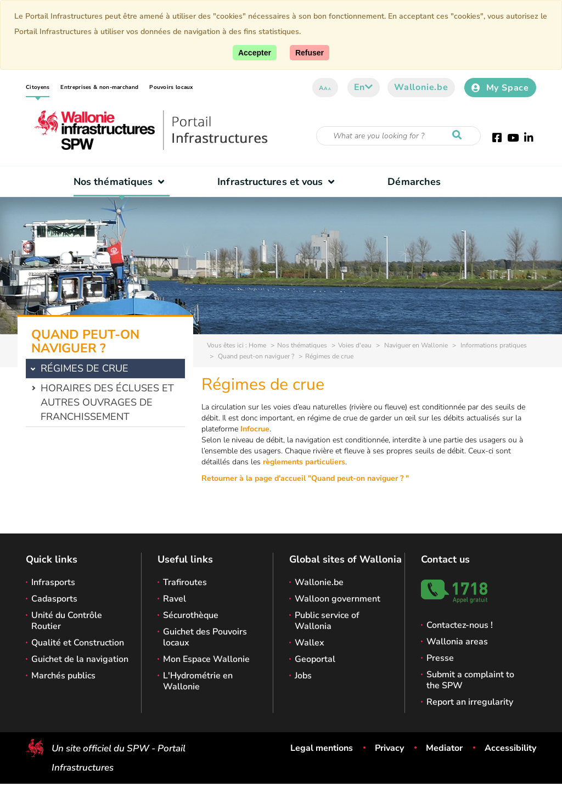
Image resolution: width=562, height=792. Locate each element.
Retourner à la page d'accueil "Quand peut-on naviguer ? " (305, 478)
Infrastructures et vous (278, 181)
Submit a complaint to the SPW (470, 680)
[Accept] (255, 52)
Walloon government (337, 598)
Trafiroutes (185, 582)
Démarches (414, 181)
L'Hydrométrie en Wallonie (198, 681)
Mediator (444, 748)
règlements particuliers (304, 462)
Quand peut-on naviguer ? (255, 356)
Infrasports (53, 582)
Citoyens (37, 87)
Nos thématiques (122, 181)
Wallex (309, 642)
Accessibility (510, 748)
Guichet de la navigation (79, 659)
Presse (440, 658)
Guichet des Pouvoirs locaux (205, 637)
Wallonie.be (421, 87)
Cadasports (54, 598)
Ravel (174, 598)
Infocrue (254, 429)
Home (257, 345)
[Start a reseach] (459, 135)
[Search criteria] (398, 135)
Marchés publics (63, 675)
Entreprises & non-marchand (99, 87)
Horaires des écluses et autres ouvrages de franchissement (107, 402)
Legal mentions (321, 748)
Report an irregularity (469, 701)
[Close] (309, 52)
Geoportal (315, 659)
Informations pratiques (493, 345)
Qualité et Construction (77, 642)
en (363, 87)
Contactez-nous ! (459, 625)
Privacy (389, 748)
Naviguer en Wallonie (415, 345)
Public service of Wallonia (327, 621)
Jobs (303, 675)
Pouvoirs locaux (171, 87)
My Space (500, 88)
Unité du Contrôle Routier (66, 621)
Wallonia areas (457, 641)
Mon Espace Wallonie (206, 659)
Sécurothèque (190, 615)
